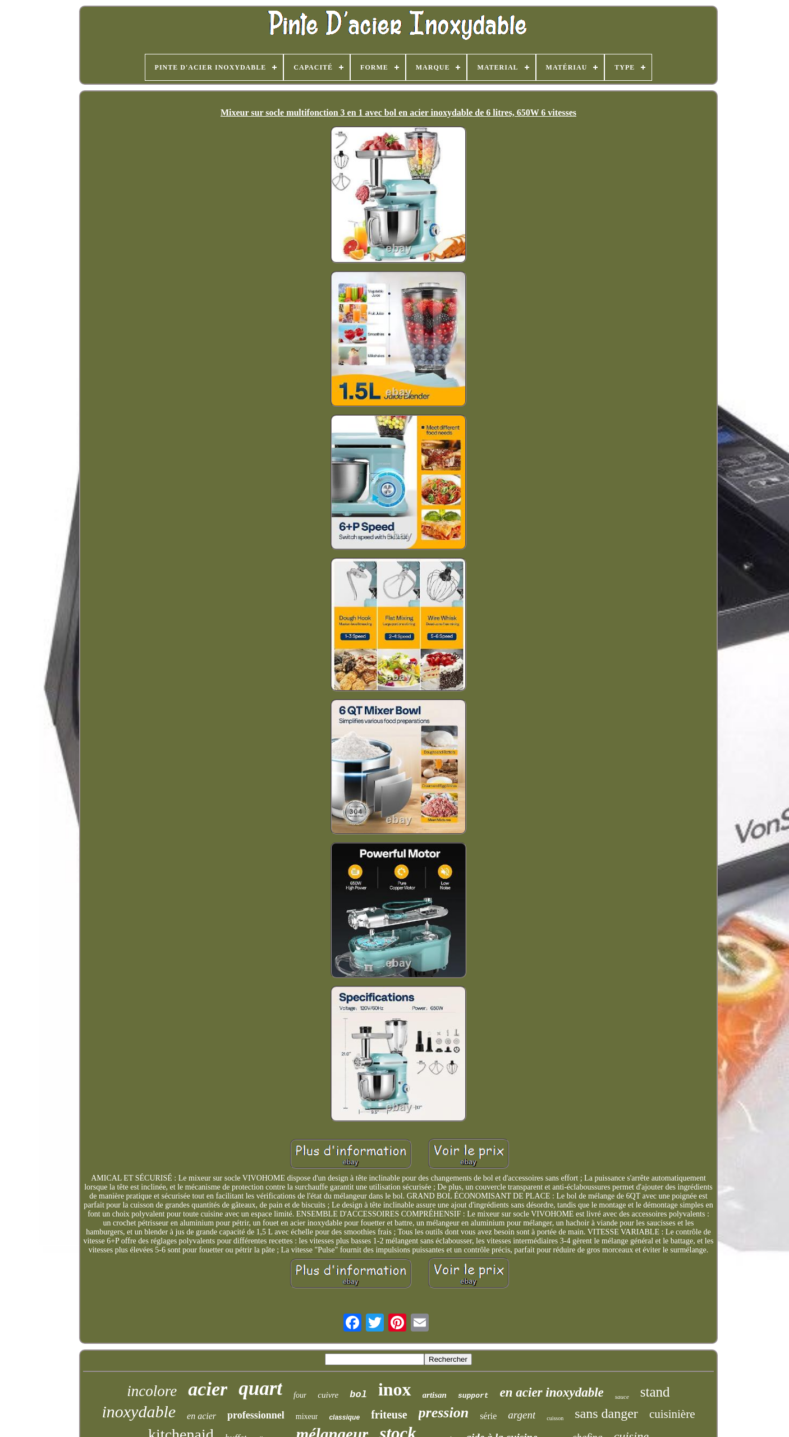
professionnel (256, 1415)
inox (394, 1389)
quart (260, 1388)
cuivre (328, 1394)
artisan (435, 1394)
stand (655, 1391)
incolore (152, 1391)
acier (207, 1389)
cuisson (555, 1418)
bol (358, 1394)
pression (444, 1412)
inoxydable (139, 1411)
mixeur (307, 1416)
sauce (622, 1396)
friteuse (389, 1414)
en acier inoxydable (552, 1392)
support (473, 1396)
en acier (201, 1416)
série (488, 1416)
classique (344, 1417)
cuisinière (672, 1414)
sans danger (606, 1413)
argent (521, 1415)
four (299, 1395)
